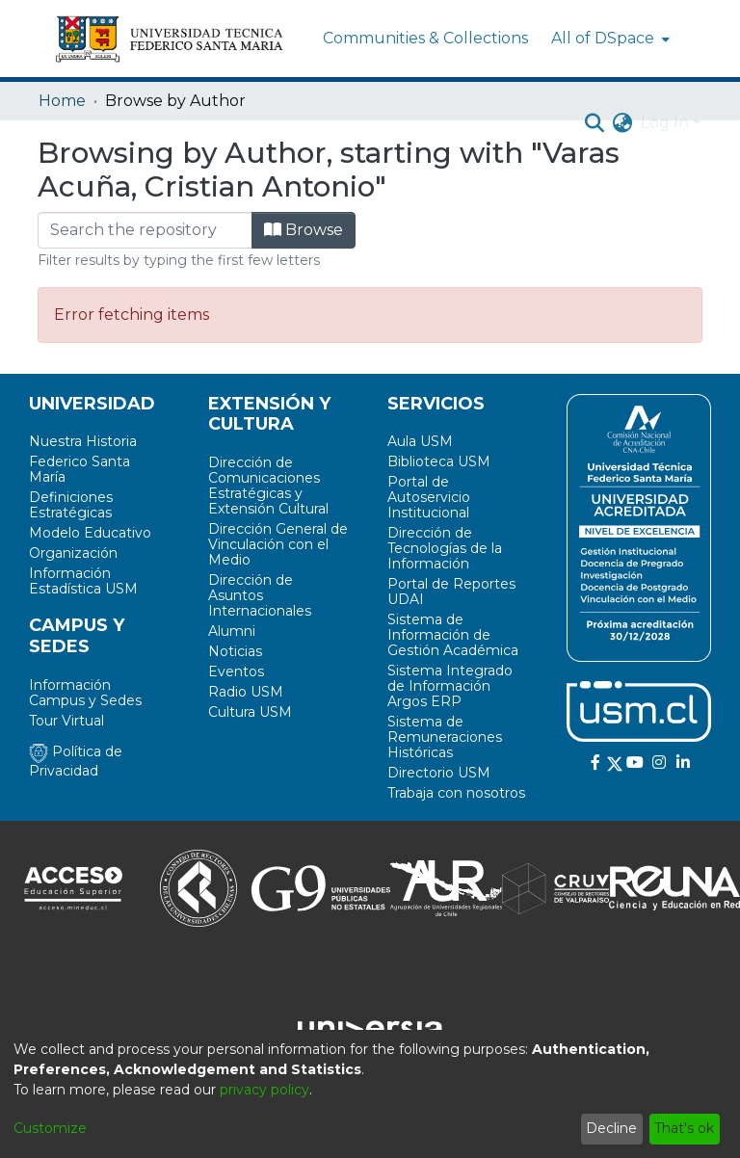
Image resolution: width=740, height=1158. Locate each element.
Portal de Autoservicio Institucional (428, 497)
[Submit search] (595, 123)
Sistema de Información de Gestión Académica (452, 635)
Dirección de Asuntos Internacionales (259, 595)
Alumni (231, 631)
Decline (611, 1128)
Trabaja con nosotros (456, 793)
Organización (73, 553)
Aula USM (420, 441)
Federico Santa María (79, 469)
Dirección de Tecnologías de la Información (444, 548)
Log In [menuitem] (665, 123)
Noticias (235, 651)
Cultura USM (250, 712)
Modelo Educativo (90, 532)
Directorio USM (438, 772)
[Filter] (145, 230)
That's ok (684, 1128)
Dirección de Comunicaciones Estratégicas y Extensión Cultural (268, 485)
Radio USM (245, 691)
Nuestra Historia (83, 441)
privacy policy (264, 1089)
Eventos (236, 671)
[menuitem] (608, 38)
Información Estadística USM (83, 581)
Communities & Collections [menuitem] (425, 38)
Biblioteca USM (438, 461)
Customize (50, 1128)
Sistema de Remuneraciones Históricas (444, 737)
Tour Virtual (66, 720)
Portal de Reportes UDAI (451, 591)
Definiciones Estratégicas (71, 504)
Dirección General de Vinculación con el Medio (278, 544)
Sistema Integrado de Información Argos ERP (450, 686)
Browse (303, 230)
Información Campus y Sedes (85, 692)
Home (62, 101)
